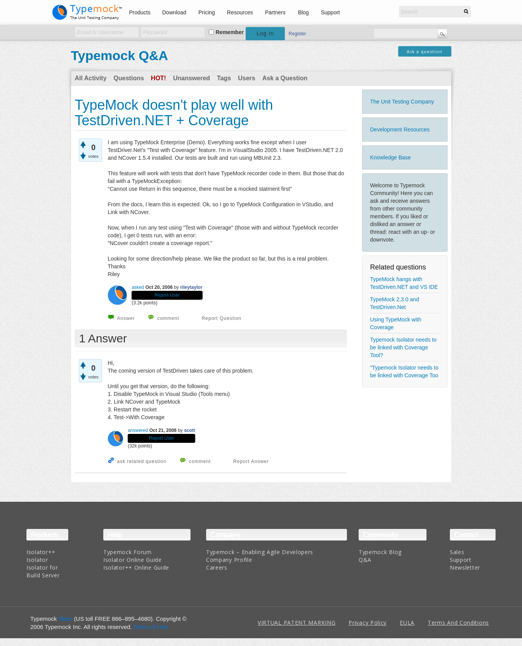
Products (140, 12)
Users (246, 78)
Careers (216, 567)
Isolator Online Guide (132, 559)
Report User (167, 295)
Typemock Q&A (119, 55)
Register (297, 33)
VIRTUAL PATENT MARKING (296, 622)
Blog (303, 12)
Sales (457, 552)
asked (138, 287)
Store (66, 618)
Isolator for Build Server (42, 571)
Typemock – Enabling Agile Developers (259, 552)
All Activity (91, 78)
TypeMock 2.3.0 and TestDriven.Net (394, 303)
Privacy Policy (368, 622)
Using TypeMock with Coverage (395, 323)
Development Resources (400, 129)
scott (189, 430)
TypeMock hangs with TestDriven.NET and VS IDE (404, 283)
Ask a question (424, 51)
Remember (230, 32)
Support (330, 12)
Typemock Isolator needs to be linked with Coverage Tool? (403, 347)
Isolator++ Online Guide (136, 567)
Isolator (37, 559)
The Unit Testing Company (402, 101)
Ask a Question (284, 78)
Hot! (158, 78)
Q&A (365, 559)
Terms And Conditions (458, 622)
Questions (129, 78)
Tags (224, 78)
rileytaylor (191, 287)
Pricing (206, 12)
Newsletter (465, 567)
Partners (275, 12)
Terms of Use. (151, 627)
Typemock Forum (127, 552)
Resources (240, 12)
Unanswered (191, 78)
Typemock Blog (380, 552)
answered (138, 430)
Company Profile (229, 559)
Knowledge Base (390, 157)
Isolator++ (40, 552)
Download (174, 12)
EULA (407, 622)
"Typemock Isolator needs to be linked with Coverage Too (404, 371)
